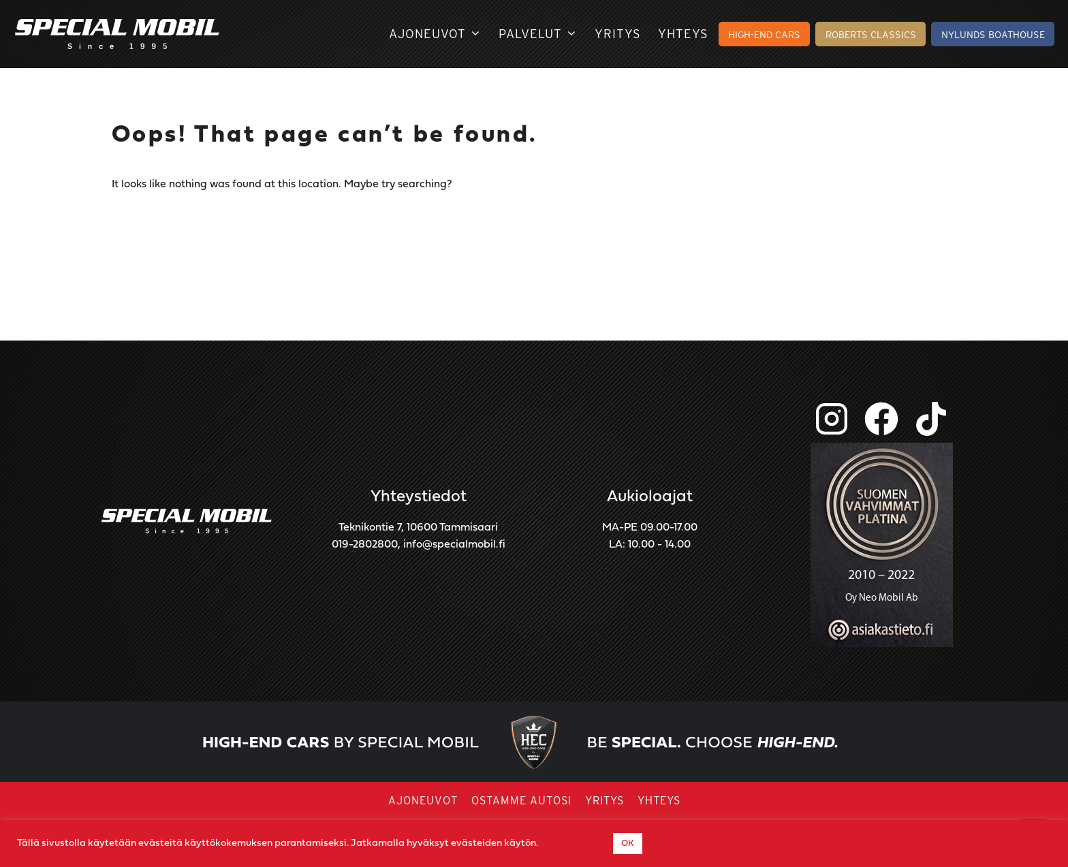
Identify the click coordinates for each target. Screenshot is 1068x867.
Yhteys (683, 34)
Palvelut (538, 34)
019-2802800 (365, 544)
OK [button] (627, 843)
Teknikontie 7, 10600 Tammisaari (418, 527)
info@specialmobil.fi (454, 544)
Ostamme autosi (521, 800)
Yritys (618, 34)
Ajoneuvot (435, 34)
